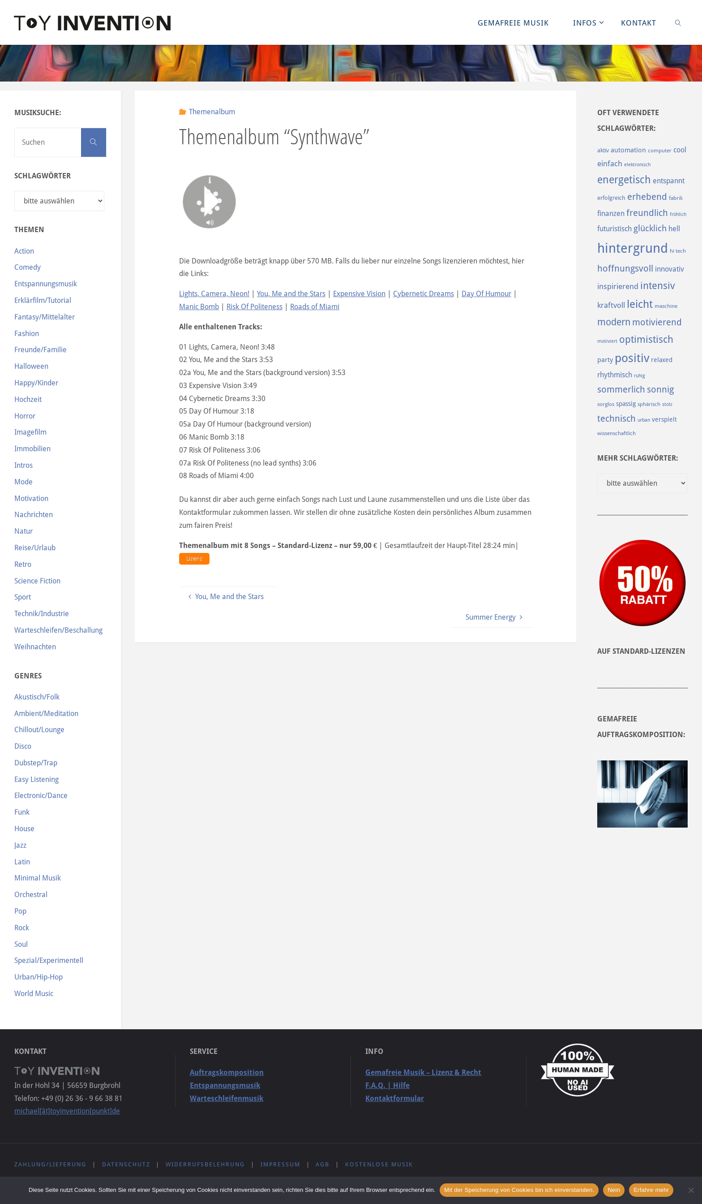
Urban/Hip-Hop (38, 977)
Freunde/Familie (40, 349)
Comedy (27, 267)
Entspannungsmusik (45, 284)
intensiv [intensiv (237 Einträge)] (657, 285)
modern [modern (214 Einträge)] (613, 322)
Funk (22, 812)
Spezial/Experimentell (48, 960)
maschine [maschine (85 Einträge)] (666, 306)
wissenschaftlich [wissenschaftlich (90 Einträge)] (616, 433)
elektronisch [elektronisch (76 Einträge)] (637, 165)
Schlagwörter (42, 176)
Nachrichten (33, 514)
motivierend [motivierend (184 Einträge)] (657, 322)
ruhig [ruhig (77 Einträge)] (639, 376)
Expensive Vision (359, 293)
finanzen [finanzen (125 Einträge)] (611, 213)
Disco (22, 746)
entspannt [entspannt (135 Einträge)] (669, 181)
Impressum (280, 1164)
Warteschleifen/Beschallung (58, 630)
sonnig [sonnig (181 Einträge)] (660, 389)
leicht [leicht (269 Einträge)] (640, 304)
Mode (23, 482)
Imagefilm (30, 432)
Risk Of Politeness (255, 306)
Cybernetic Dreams (423, 293)
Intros (23, 465)
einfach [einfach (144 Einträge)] (609, 163)
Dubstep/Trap (35, 763)
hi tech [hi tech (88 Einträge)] (678, 251)
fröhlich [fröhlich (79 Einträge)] (678, 214)
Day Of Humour (486, 293)
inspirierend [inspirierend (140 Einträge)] (617, 286)
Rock (21, 927)
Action (24, 251)
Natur (23, 531)
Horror (24, 416)
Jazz (20, 845)
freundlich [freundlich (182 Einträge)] (647, 213)
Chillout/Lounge (39, 729)
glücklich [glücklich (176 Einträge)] (650, 228)
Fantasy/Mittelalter (44, 317)
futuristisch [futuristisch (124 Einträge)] (614, 228)
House (24, 828)
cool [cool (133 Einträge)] (679, 150)
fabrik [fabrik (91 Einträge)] (676, 198)
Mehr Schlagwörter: (637, 458)
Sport (22, 597)
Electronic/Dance (41, 795)
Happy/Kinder (36, 383)
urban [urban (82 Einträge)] (644, 420)
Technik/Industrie (41, 613)
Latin (22, 862)
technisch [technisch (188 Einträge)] (616, 418)
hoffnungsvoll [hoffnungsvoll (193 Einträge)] (625, 268)
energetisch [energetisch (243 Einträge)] (624, 180)
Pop (20, 911)
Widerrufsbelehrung (205, 1164)
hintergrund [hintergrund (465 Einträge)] (632, 248)
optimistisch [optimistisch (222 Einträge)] (646, 339)
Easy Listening (36, 779)
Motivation (31, 498)
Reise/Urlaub (35, 548)
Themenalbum (212, 112)
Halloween (31, 366)
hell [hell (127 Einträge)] (674, 228)
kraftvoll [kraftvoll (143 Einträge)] (611, 305)
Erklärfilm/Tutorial (42, 300)
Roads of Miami (314, 306)
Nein (614, 1190)
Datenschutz (126, 1164)
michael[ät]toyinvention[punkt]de (67, 1111)
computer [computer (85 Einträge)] (660, 150)
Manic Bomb (199, 306)
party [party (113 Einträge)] (605, 360)
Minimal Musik (37, 878)
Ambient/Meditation (46, 713)
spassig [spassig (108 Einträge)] (626, 403)
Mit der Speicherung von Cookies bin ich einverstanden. (519, 1190)
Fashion (26, 333)
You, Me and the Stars (291, 293)
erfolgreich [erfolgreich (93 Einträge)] (611, 197)
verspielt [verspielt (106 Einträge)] (664, 419)
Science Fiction (37, 581)
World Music (33, 993)
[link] (678, 22)
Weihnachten (35, 647)
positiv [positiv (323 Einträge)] (632, 358)
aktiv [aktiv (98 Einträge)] (603, 150)
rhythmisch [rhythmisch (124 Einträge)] (614, 375)
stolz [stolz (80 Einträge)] (667, 404)
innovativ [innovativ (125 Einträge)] (669, 269)
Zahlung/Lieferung (50, 1164)
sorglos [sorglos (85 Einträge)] (605, 404)
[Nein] (690, 1190)
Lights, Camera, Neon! (214, 293)
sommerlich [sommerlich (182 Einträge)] (621, 389)
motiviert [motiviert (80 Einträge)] (607, 341)
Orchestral (30, 894)
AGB (323, 1164)
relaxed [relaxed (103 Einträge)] (661, 359)
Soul (21, 944)
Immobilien (32, 448)
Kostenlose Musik (379, 1164)
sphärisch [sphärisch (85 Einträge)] (649, 404)
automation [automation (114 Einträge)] (628, 150)
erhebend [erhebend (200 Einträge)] (647, 196)
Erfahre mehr (651, 1190)
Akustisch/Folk (37, 697)
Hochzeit (28, 399)
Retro (22, 564)
